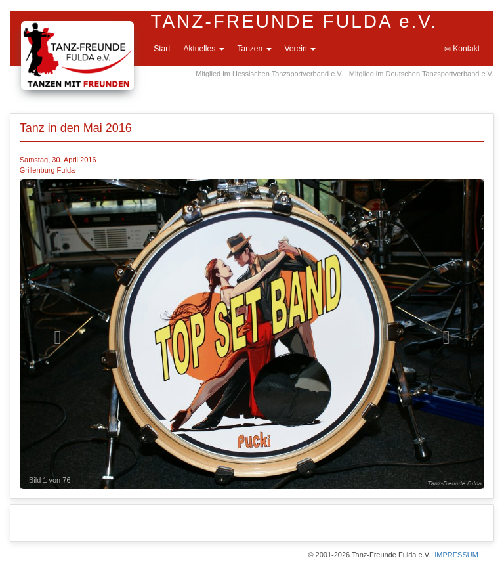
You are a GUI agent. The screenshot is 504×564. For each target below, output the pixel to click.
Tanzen (255, 48)
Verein (300, 48)
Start (162, 48)
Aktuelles (203, 48)
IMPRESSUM (456, 555)
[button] (54, 334)
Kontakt (462, 48)
